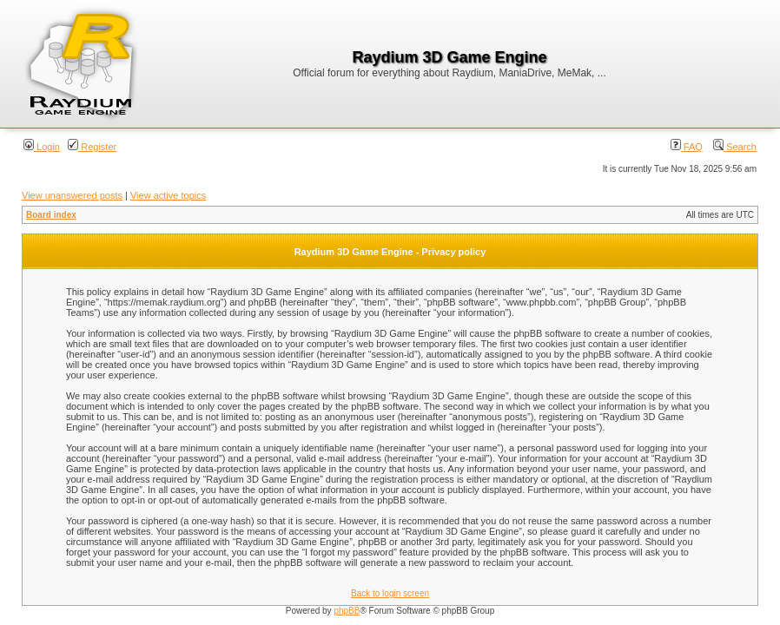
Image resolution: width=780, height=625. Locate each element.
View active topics (168, 195)
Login (41, 146)
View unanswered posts (72, 195)
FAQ (687, 146)
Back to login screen (390, 593)
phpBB (347, 610)
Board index (51, 215)
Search (735, 146)
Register (92, 146)
